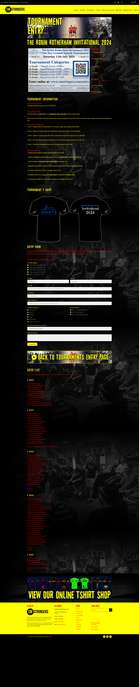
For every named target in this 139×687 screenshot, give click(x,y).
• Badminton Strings (79, 611)
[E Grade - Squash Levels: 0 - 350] (27, 274)
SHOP (136, 10)
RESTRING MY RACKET (108, 10)
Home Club (29, 285)
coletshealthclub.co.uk (96, 67)
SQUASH (82, 10)
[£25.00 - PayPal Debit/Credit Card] (70, 309)
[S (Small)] (27, 312)
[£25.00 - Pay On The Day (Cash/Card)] (70, 314)
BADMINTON (90, 10)
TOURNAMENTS (128, 10)
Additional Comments (32, 333)
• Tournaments (78, 628)
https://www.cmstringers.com (61, 624)
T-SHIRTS (119, 10)
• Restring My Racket (79, 615)
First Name (29, 278)
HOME (76, 10)
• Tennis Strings (78, 626)
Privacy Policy (93, 624)
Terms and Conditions (94, 629)
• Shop (77, 617)
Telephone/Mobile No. (32, 300)
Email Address (30, 293)
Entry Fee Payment (74, 307)
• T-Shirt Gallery (78, 624)
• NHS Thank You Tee (79, 613)
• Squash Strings (78, 620)
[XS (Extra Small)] (27, 309)
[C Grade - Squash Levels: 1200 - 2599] (27, 269)
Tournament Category (32, 263)
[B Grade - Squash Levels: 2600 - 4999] (27, 267)
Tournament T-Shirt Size (33, 307)
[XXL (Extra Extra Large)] (27, 321)
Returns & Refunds (94, 627)
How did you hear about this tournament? (37, 325)
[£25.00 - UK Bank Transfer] (70, 312)
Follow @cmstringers (96, 623)
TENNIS (98, 10)
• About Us (77, 609)
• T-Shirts (77, 622)
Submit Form (32, 344)
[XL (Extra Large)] (27, 319)
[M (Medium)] (27, 314)
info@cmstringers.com (61, 621)
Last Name (72, 278)
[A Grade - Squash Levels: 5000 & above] (27, 265)
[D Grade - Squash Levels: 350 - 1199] (27, 272)
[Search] (110, 610)
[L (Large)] (27, 316)
